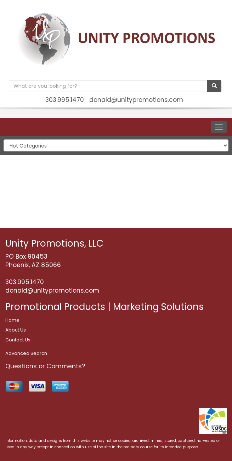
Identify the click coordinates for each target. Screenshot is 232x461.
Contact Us (17, 339)
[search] (214, 86)
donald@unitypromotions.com (136, 100)
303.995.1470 (64, 100)
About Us (15, 330)
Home (12, 320)
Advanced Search (26, 353)
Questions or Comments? (45, 366)
